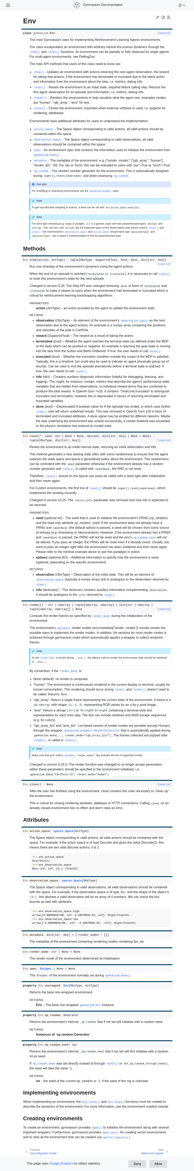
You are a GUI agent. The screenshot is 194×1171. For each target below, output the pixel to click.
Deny (137, 1164)
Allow (158, 1164)
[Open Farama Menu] (181, 5)
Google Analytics (61, 1163)
